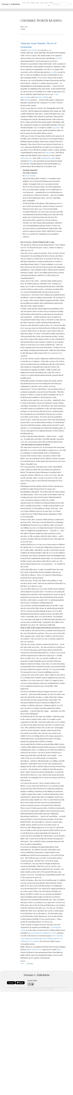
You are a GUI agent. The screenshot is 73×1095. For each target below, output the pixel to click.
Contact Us (50, 4)
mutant (27, 100)
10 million (54, 72)
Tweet (22, 963)
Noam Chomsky (32, 50)
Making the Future (49, 933)
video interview (27, 158)
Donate (11, 983)
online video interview (34, 950)
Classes (42, 2)
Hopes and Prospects (34, 933)
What (31, 161)
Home (24, 2)
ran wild (59, 58)
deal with (48, 153)
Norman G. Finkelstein (11, 4)
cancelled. (56, 128)
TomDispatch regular (48, 158)
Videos (46, 2)
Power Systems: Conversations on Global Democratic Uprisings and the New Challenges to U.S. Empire (42, 938)
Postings (32, 2)
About (28, 2)
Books (37, 2)
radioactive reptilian (41, 97)
